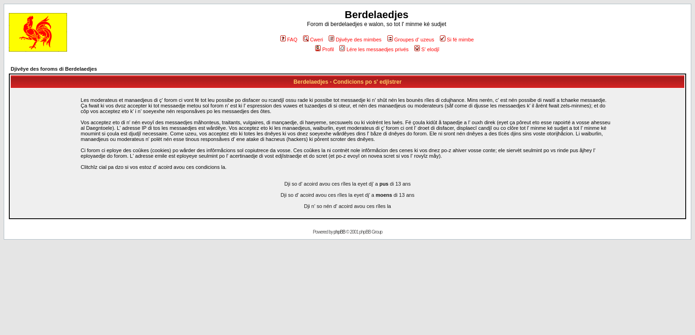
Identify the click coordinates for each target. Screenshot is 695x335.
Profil (324, 49)
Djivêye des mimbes (355, 39)
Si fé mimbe (457, 39)
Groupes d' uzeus (410, 39)
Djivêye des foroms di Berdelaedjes (54, 69)
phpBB (339, 231)
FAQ (288, 39)
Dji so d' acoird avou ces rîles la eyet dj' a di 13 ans (347, 184)
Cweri (313, 39)
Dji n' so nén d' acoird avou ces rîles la (347, 206)
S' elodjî (426, 49)
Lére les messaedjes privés (373, 49)
